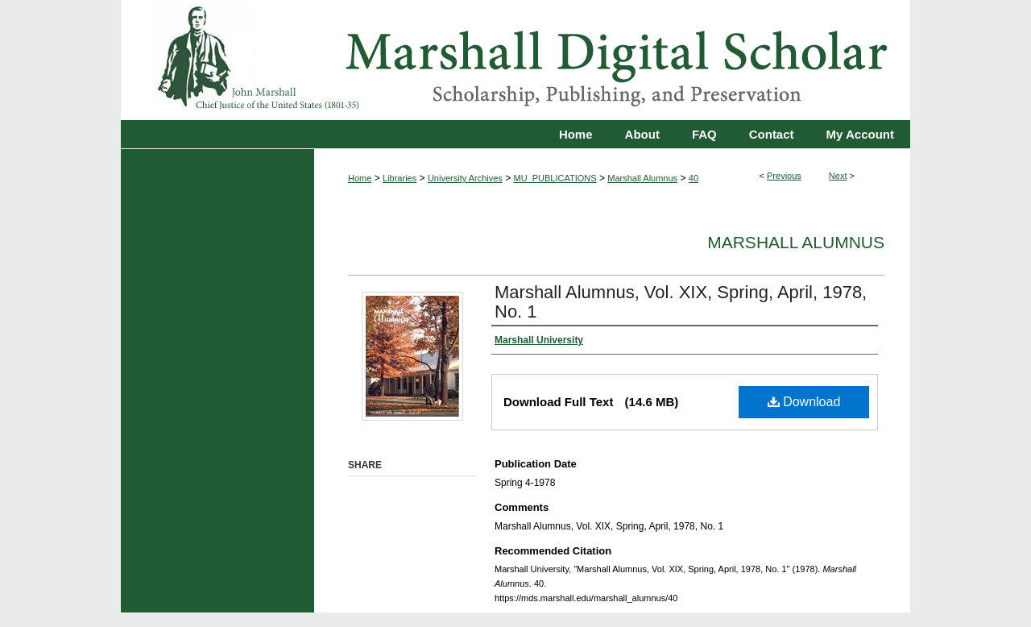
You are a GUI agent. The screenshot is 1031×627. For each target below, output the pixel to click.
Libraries (399, 178)
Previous (784, 176)
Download (804, 402)
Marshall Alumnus (642, 178)
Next (838, 176)
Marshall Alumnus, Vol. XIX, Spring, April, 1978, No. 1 (681, 302)
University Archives (465, 178)
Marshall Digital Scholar (515, 60)
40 (693, 178)
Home (359, 178)
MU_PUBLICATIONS (555, 178)
